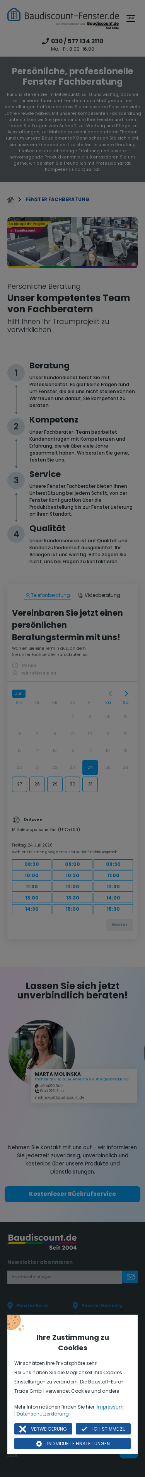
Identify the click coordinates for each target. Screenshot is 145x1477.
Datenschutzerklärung (43, 1414)
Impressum (110, 1407)
